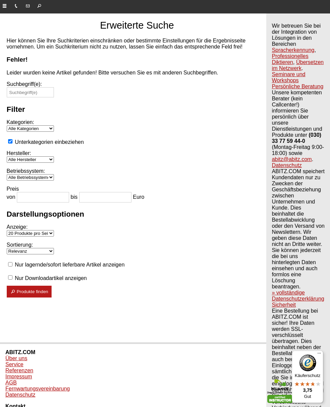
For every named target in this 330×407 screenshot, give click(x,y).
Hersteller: (19, 153)
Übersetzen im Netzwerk (298, 65)
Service (14, 364)
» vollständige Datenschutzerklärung (298, 296)
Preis (13, 189)
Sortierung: (20, 245)
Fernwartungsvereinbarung (37, 389)
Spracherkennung (293, 50)
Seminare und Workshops (288, 77)
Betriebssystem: (26, 171)
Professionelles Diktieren (290, 59)
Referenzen (19, 370)
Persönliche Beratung (297, 86)
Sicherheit (284, 305)
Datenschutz (287, 165)
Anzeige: (17, 227)
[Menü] (319, 355)
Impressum (18, 376)
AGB (11, 382)
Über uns (16, 358)
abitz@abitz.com (292, 159)
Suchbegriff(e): (24, 84)
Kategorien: (20, 122)
